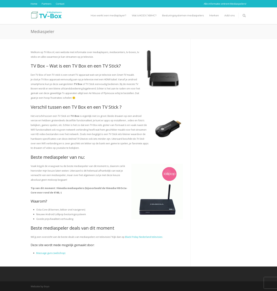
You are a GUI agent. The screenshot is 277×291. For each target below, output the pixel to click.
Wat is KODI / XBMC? (144, 15)
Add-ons (229, 15)
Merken (214, 15)
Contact (60, 4)
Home (34, 4)
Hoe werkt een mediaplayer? (108, 15)
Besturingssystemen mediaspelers (183, 15)
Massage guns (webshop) (50, 253)
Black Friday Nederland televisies (143, 237)
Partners (46, 4)
